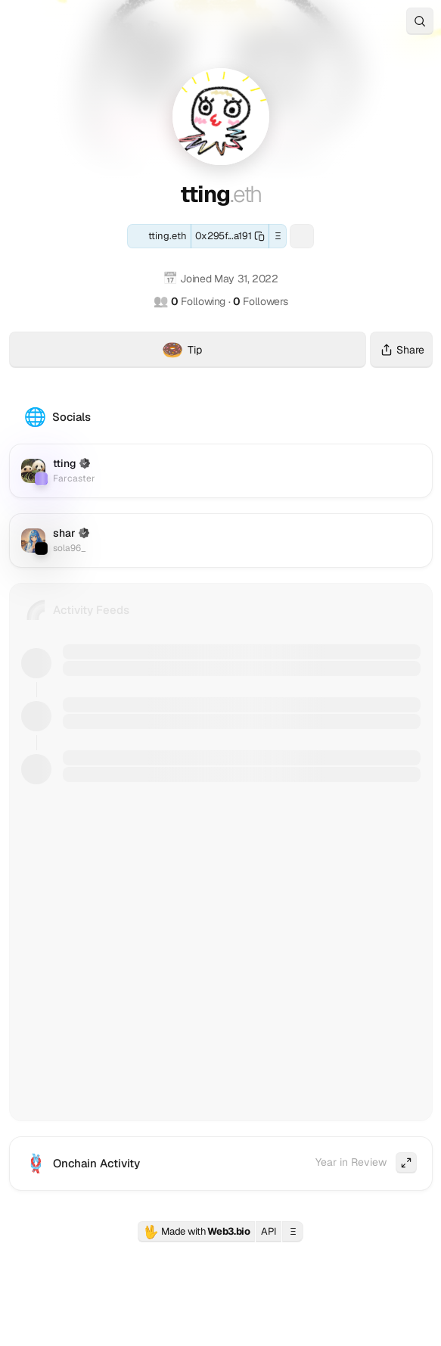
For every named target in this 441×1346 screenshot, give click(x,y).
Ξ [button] (278, 235)
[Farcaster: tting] (302, 236)
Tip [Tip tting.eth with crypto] (264, 352)
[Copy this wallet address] (230, 236)
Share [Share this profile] (401, 349)
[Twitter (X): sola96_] (221, 540)
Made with (196, 1232)
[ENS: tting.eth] (159, 236)
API (268, 1231)
